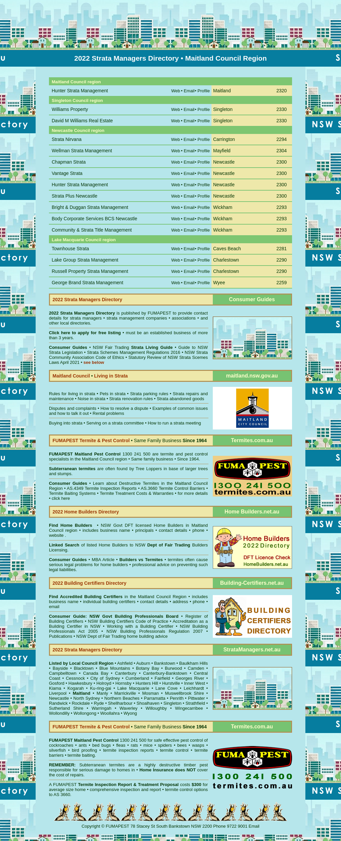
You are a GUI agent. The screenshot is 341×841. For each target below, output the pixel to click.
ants (83, 745)
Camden (196, 668)
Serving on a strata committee (115, 422)
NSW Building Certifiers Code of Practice (129, 621)
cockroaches (61, 745)
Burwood (173, 668)
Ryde (99, 703)
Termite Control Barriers (182, 488)
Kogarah (75, 688)
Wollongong (85, 713)
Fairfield (162, 678)
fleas (120, 745)
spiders (165, 745)
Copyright (91, 826)
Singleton (172, 703)
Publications (60, 636)
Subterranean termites (102, 764)
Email (254, 826)
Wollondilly (59, 713)
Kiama (55, 688)
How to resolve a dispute (125, 408)
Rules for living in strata (72, 393)
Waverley (129, 708)
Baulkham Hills (193, 663)
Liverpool (58, 693)
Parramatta (154, 698)
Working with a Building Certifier (140, 626)
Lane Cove (166, 688)
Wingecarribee (189, 708)
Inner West (194, 683)
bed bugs (101, 745)
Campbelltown (62, 673)
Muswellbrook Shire (184, 693)
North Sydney (86, 698)
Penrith (176, 698)
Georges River (189, 678)
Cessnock (75, 678)
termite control (174, 750)
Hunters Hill (147, 683)
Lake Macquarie (133, 688)
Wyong (130, 713)
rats (134, 745)
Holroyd (103, 683)
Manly (102, 693)
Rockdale (81, 703)
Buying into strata (65, 422)
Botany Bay (147, 668)
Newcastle (59, 698)
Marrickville (125, 693)
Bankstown (164, 663)
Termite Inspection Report (105, 784)
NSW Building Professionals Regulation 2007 (155, 631)
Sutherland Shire (66, 708)
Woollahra (110, 713)
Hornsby (123, 683)
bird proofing (84, 750)
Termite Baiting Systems (72, 493)
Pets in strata (113, 393)
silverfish (57, 750)
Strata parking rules (149, 393)
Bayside (60, 668)
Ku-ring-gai (100, 688)
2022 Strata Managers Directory (83, 313)
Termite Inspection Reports (111, 488)
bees (181, 745)
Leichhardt (194, 688)
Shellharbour (120, 703)
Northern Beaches (122, 698)
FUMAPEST (159, 313)
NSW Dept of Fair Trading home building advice (122, 636)
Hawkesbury (81, 683)
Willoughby (156, 708)
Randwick (58, 703)
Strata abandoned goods (180, 398)
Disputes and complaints (72, 408)
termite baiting (81, 755)
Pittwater (196, 698)
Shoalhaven (148, 703)
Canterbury (125, 673)
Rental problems (108, 413)
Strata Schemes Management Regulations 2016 (133, 352)
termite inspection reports (128, 750)
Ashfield (125, 663)
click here (61, 498)
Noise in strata (91, 398)
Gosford (56, 683)
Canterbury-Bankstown (165, 673)
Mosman (150, 693)
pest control (191, 740)
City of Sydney (105, 678)
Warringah (101, 708)
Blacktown (84, 668)
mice (148, 745)
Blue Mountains (114, 668)
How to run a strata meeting (174, 422)
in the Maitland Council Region (117, 596)
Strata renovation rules (131, 398)
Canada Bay (95, 673)
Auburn (143, 663)
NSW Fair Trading (132, 347)
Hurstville (171, 683)
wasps (198, 745)
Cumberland (137, 678)
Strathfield (195, 703)
